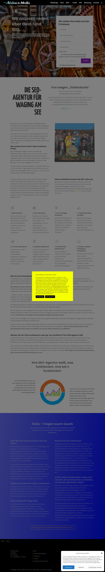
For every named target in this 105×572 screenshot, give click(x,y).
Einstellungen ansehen (95, 567)
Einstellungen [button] (40, 296)
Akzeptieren (68, 567)
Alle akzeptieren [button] (50, 296)
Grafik (75, 3)
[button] (102, 553)
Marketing (87, 3)
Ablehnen (81, 567)
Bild (67, 3)
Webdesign (54, 3)
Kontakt (96, 3)
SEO (80, 3)
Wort (62, 3)
